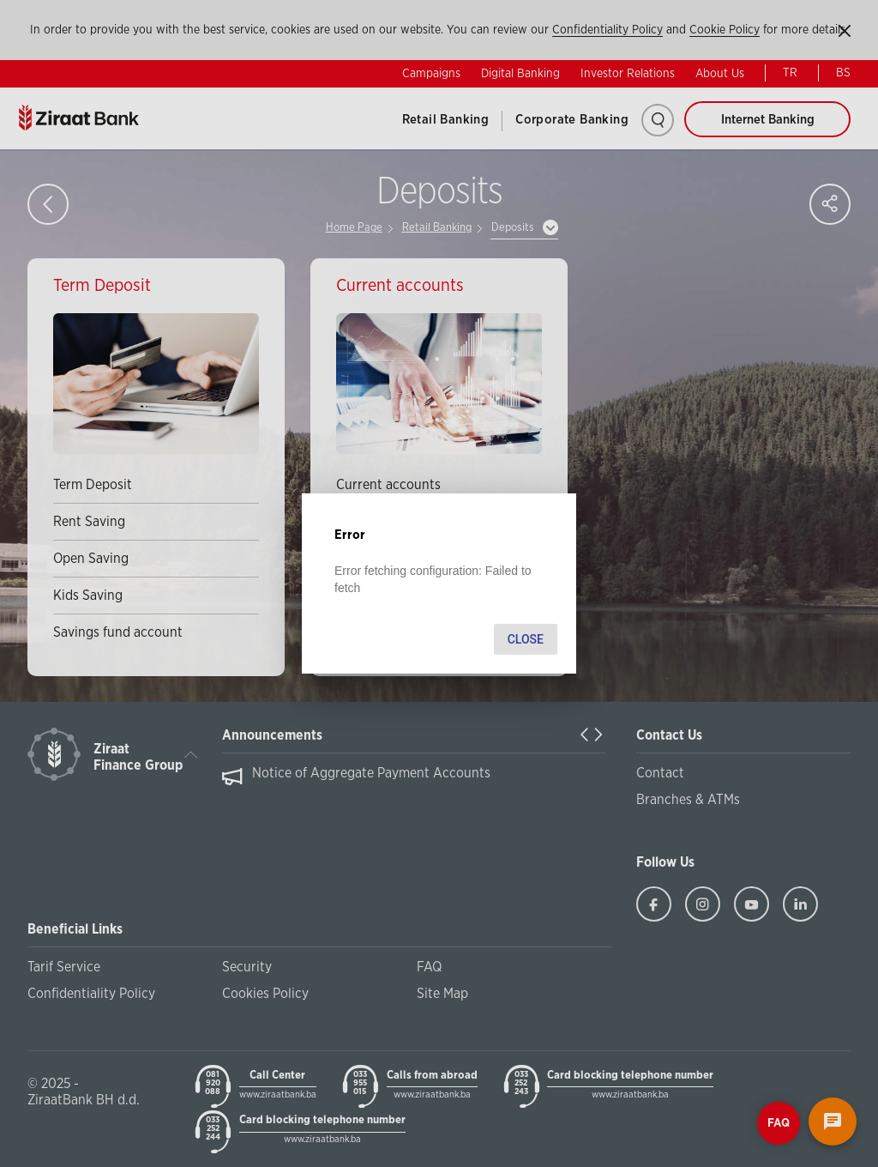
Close (526, 639)
